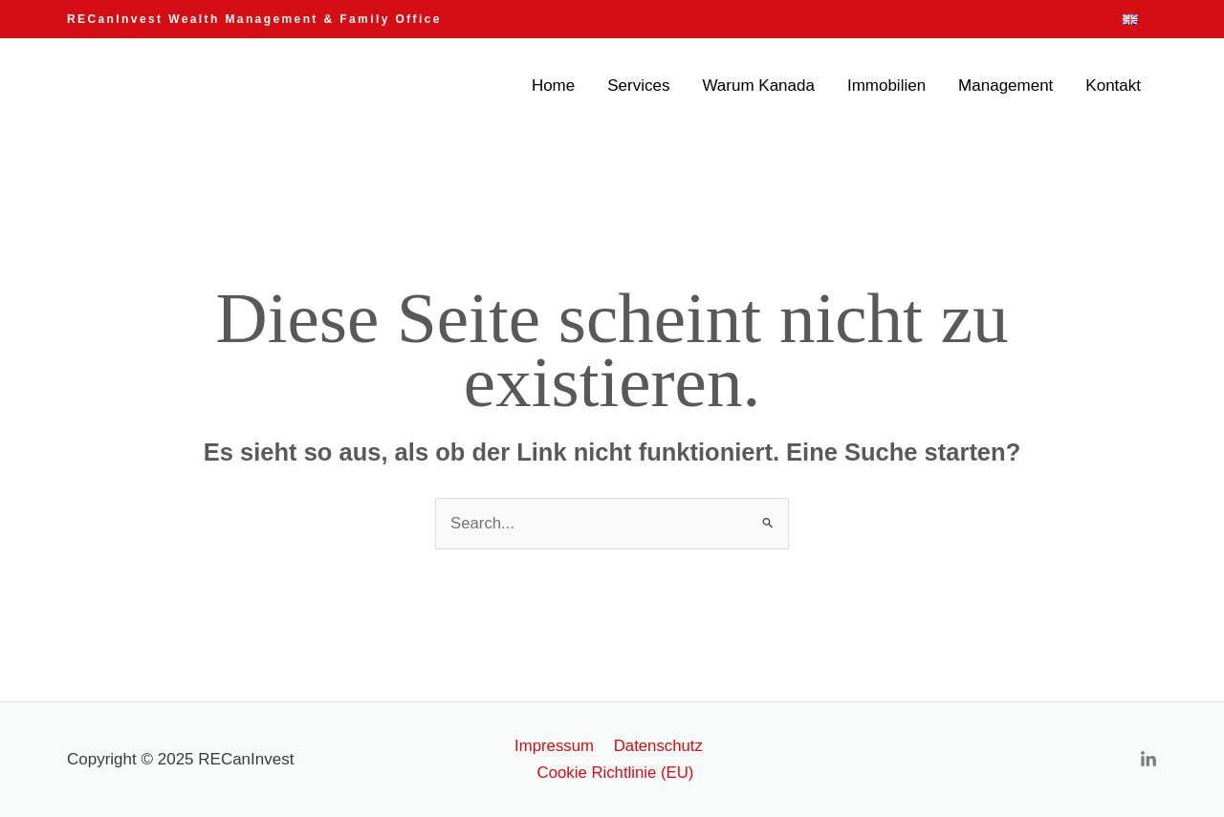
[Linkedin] (1148, 760)
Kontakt (1113, 85)
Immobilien (886, 85)
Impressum (554, 746)
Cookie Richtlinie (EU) (615, 772)
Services (638, 85)
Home (553, 85)
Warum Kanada (758, 85)
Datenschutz (656, 746)
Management (1005, 85)
